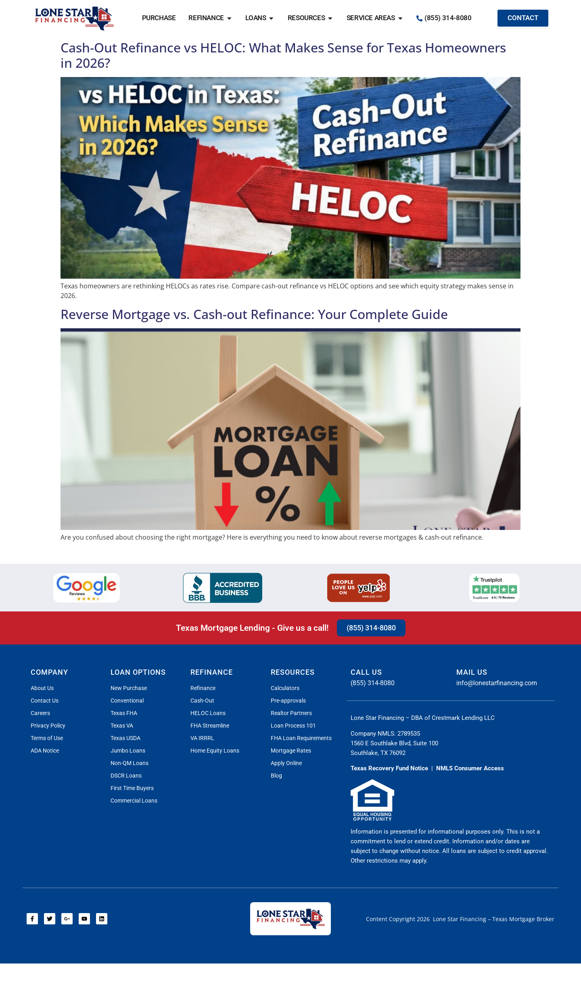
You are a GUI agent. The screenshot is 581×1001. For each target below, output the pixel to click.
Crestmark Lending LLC (463, 718)
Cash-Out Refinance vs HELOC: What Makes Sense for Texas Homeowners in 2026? (283, 55)
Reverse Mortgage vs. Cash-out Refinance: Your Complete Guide (254, 314)
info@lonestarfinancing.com (496, 683)
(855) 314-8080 (373, 683)
